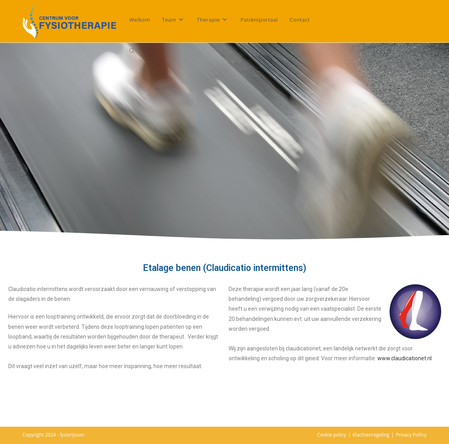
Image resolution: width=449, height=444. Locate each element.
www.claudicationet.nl (404, 358)
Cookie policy (331, 434)
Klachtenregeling (371, 434)
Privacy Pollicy (411, 434)
